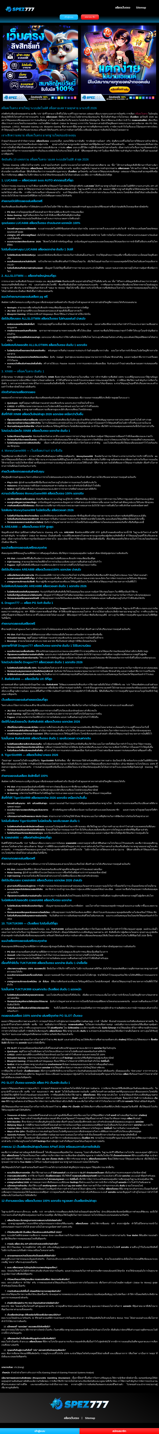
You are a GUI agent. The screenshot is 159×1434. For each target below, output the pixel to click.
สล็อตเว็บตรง (122, 7)
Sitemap (141, 7)
